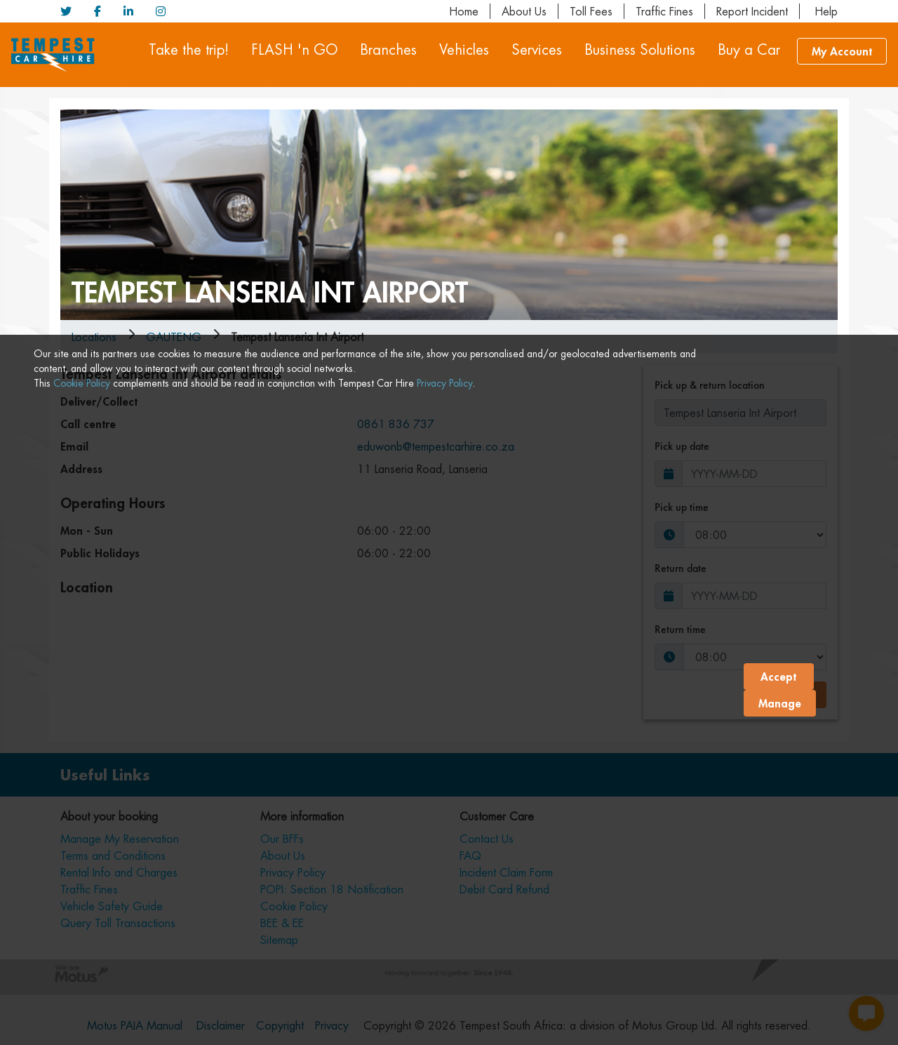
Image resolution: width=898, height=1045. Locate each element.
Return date (680, 568)
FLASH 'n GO (294, 49)
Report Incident (752, 11)
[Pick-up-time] (754, 534)
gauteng (173, 337)
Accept (778, 993)
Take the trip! (189, 49)
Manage (779, 1020)
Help (824, 11)
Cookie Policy (81, 1022)
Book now (785, 694)
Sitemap (279, 939)
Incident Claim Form (506, 872)
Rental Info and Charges (118, 872)
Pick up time (682, 507)
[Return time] (754, 657)
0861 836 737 (395, 424)
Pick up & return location (710, 385)
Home (463, 11)
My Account (842, 51)
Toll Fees (591, 11)
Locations (94, 337)
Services (536, 49)
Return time (680, 629)
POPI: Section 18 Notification (331, 889)
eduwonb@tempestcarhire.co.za (435, 446)
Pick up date (682, 446)
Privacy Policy (444, 1022)
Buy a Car (749, 49)
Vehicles (464, 49)
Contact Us (487, 838)
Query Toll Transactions (117, 923)
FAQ (470, 855)
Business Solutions (639, 49)
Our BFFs (282, 838)
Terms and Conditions (113, 855)
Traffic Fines (664, 11)
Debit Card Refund (504, 889)
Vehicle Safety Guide (111, 906)
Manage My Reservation (119, 838)
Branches (388, 49)
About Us (524, 11)
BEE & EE (282, 923)
